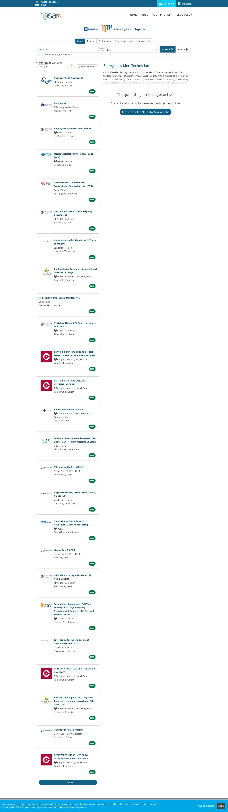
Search (80, 41)
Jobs (144, 14)
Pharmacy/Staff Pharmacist (68, 77)
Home (133, 14)
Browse (91, 41)
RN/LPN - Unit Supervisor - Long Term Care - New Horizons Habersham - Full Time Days (74, 701)
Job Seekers (166, 3)
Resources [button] (182, 14)
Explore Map (104, 41)
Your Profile (161, 14)
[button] (183, 49)
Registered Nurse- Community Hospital (59, 297)
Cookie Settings (206, 806)
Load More (68, 782)
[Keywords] (68, 49)
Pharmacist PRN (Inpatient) (68, 729)
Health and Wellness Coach (68, 409)
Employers (184, 3)
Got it (221, 806)
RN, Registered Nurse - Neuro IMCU (72, 128)
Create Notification (87, 66)
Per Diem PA (60, 103)
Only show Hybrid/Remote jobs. (56, 54)
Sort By (42, 66)
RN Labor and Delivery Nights (69, 467)
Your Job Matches (123, 41)
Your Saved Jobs (143, 41)
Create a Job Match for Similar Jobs (145, 112)
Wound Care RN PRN (64, 549)
